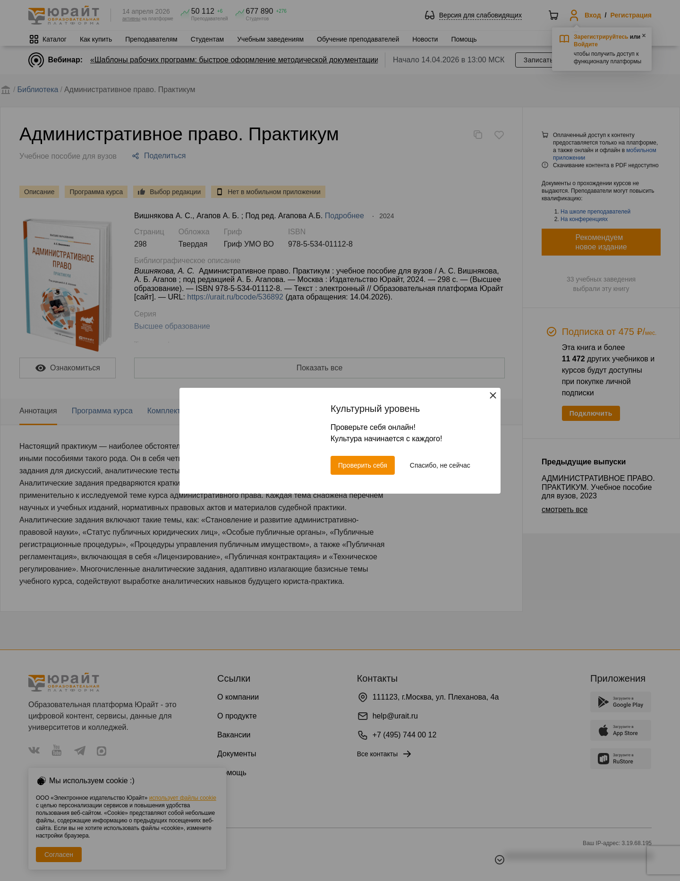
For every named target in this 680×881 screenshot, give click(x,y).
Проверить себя (362, 465)
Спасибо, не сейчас (440, 465)
